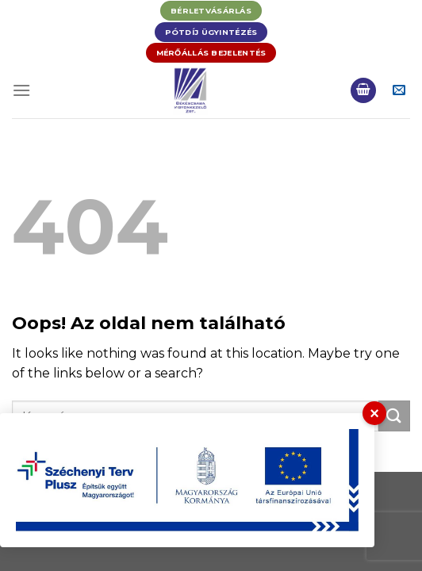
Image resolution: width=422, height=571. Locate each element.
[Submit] (394, 415)
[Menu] (21, 90)
